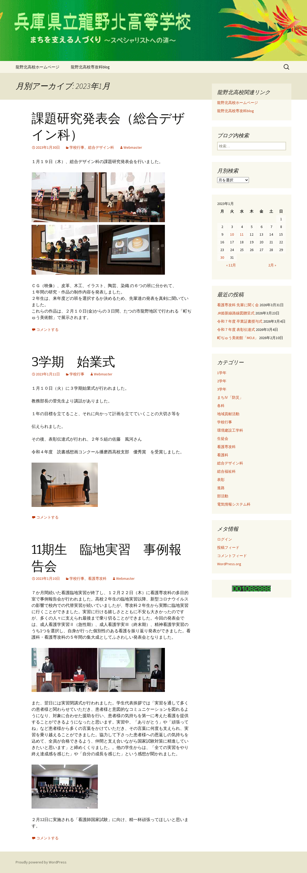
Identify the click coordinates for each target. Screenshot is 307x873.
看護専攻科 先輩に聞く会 (238, 304)
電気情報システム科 (234, 504)
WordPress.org (229, 563)
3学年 (221, 389)
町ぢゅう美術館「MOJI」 (237, 337)
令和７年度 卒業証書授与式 (239, 321)
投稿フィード (228, 547)
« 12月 (231, 265)
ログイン (224, 539)
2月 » (272, 265)
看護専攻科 (97, 578)
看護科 (222, 455)
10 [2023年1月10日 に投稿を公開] (232, 234)
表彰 (221, 479)
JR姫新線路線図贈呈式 (236, 313)
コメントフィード (232, 555)
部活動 (222, 496)
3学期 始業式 (73, 362)
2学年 (221, 381)
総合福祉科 (226, 471)
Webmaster (133, 147)
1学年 (221, 372)
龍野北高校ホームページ (37, 66)
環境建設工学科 (230, 430)
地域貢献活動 (228, 413)
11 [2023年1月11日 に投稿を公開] (242, 234)
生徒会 (222, 438)
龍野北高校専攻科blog (90, 66)
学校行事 (76, 147)
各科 (221, 405)
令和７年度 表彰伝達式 (236, 329)
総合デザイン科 (101, 147)
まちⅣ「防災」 (230, 397)
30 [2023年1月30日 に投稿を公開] (222, 257)
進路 (221, 487)
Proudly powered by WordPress (41, 862)
